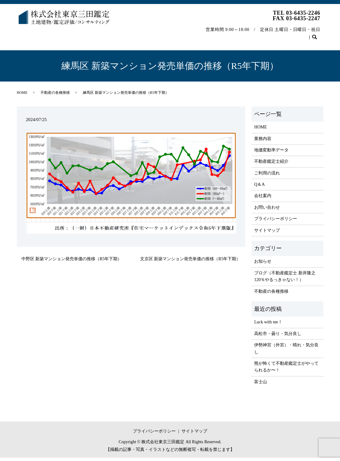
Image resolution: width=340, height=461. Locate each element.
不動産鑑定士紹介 (134, 34)
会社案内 (226, 34)
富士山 (260, 385)
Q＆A (203, 34)
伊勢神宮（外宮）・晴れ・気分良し (286, 351)
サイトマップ (267, 233)
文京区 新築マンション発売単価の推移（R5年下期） (190, 262)
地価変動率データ (89, 34)
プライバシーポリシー (275, 222)
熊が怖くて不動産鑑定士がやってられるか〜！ (286, 370)
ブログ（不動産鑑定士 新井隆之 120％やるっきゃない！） (284, 279)
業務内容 (53, 34)
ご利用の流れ (174, 34)
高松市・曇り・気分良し (277, 337)
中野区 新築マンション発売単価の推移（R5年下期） (71, 262)
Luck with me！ (268, 325)
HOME (28, 34)
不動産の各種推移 (263, 34)
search (24, 44)
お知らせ (262, 264)
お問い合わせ (303, 34)
